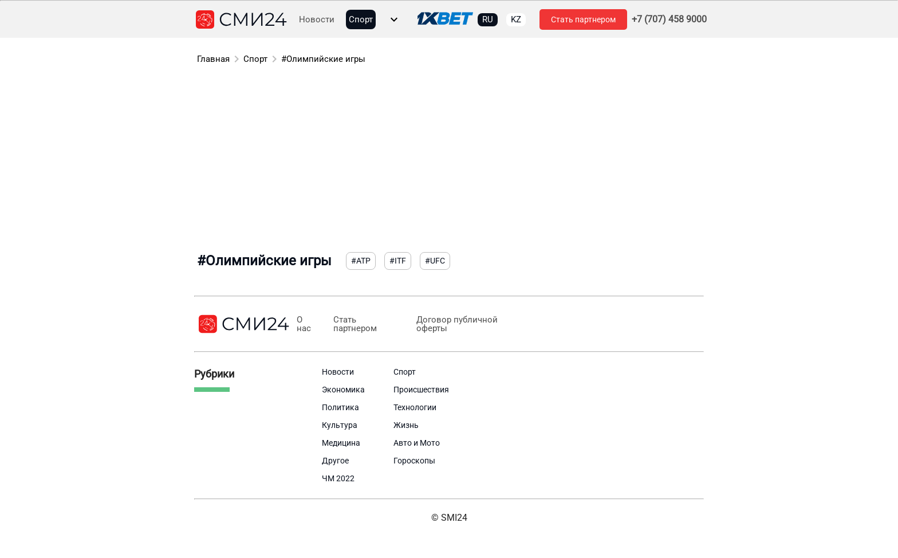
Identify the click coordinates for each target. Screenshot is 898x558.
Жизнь (406, 425)
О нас (304, 324)
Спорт (361, 19)
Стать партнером (583, 19)
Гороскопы (414, 460)
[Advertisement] (449, 160)
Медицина (341, 442)
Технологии (414, 407)
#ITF (397, 260)
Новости (316, 19)
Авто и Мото (416, 442)
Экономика (343, 389)
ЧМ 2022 (338, 478)
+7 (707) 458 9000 (669, 19)
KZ (516, 19)
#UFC (435, 260)
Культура (339, 425)
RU (487, 19)
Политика (340, 407)
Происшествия (421, 389)
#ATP (361, 260)
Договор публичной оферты (456, 324)
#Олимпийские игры (323, 59)
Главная (213, 59)
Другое (335, 460)
